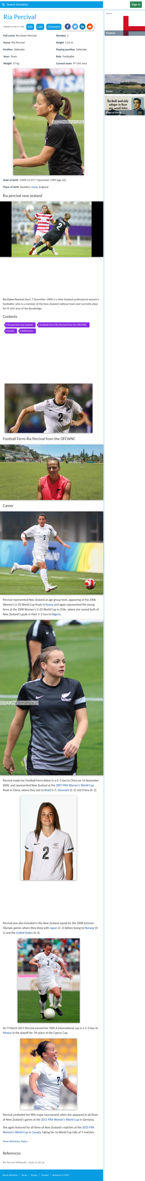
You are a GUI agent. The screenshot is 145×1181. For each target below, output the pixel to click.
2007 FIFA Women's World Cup (75, 785)
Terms (24, 1175)
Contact (44, 1175)
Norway (89, 928)
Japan (53, 928)
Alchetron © (60, 1175)
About (10, 1175)
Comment (54, 26)
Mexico (7, 1033)
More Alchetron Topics (15, 1141)
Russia (49, 604)
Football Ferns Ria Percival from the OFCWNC (63, 324)
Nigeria (56, 614)
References (27, 330)
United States (24, 933)
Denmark (63, 790)
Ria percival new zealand (20, 324)
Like (40, 26)
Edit (30, 26)
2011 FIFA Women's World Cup (60, 1119)
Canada (36, 1132)
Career (10, 330)
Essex (34, 187)
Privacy (34, 1175)
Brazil (47, 790)
